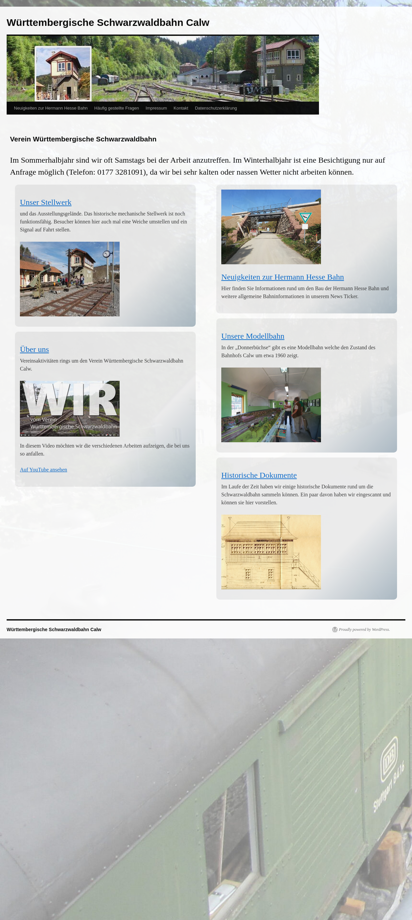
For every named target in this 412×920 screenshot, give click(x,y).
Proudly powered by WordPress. (364, 629)
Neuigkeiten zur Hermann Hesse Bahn (51, 108)
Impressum (156, 108)
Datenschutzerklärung (216, 108)
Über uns (34, 349)
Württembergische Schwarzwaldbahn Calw (108, 22)
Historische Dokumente (259, 475)
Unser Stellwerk (45, 202)
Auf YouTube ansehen (43, 469)
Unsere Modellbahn (252, 336)
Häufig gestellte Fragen (116, 108)
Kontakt (181, 108)
